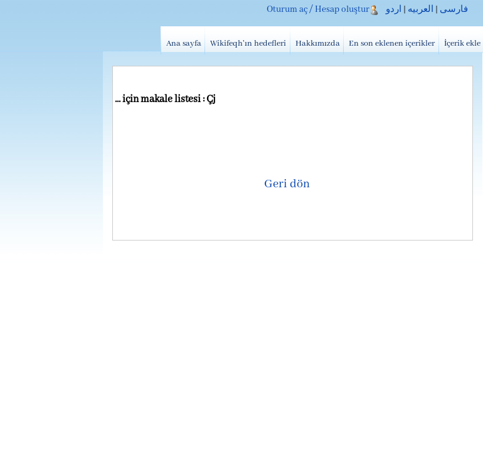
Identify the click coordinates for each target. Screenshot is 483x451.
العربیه (420, 9)
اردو (393, 9)
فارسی (454, 9)
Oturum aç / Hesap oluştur (318, 9)
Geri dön (287, 184)
